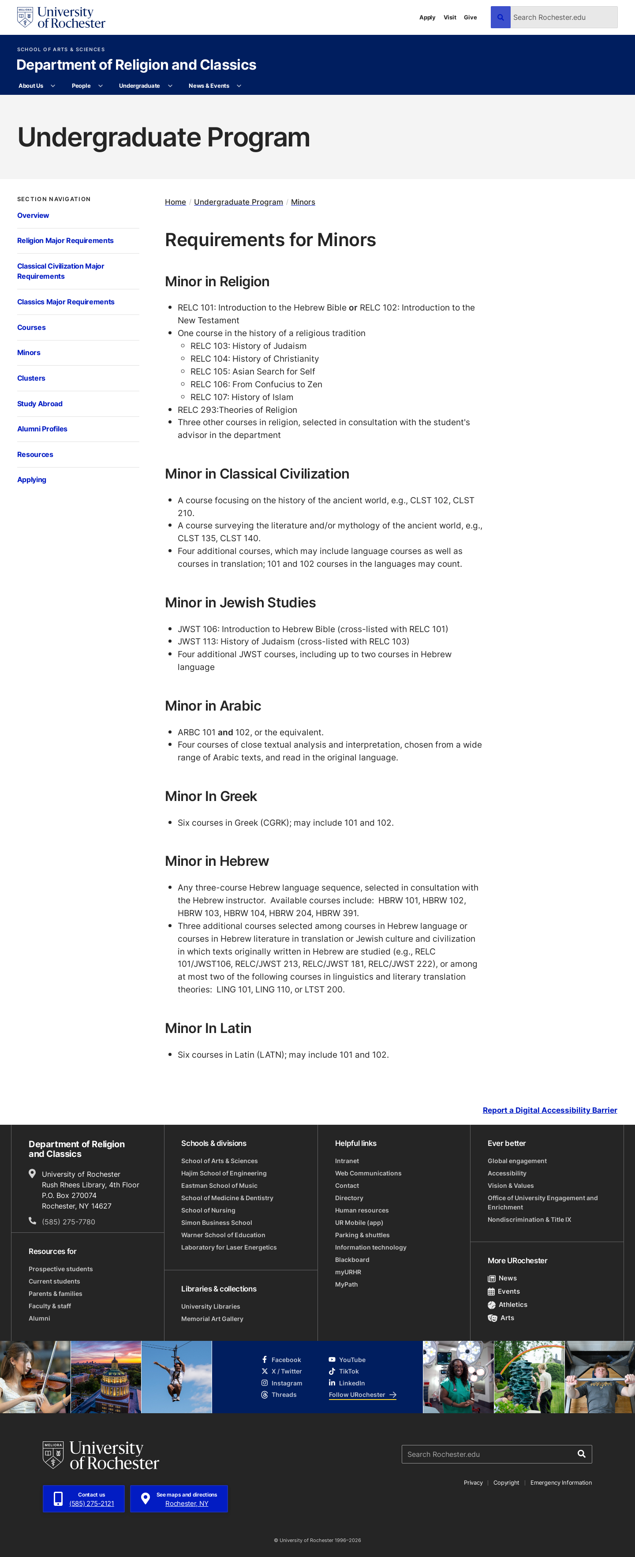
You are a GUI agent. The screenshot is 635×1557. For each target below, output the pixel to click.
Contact (347, 1185)
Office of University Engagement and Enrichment (543, 1202)
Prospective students (61, 1269)
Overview (33, 215)
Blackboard (352, 1259)
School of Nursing (208, 1210)
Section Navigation (54, 199)
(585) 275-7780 (68, 1222)
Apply (427, 17)
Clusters (31, 378)
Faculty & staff (50, 1306)
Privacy (473, 1482)
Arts (501, 1317)
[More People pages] (100, 86)
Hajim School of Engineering (224, 1173)
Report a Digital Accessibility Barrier (550, 1110)
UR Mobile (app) (359, 1222)
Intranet (347, 1161)
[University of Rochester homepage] (61, 17)
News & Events (209, 86)
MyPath (346, 1284)
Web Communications (368, 1173)
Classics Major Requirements (66, 302)
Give (470, 17)
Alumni (39, 1318)
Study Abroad (40, 403)
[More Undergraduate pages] (170, 86)
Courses (31, 327)
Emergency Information (561, 1482)
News (502, 1278)
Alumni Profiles (42, 429)
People (81, 86)
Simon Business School (216, 1222)
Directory (349, 1198)
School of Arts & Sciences (61, 49)
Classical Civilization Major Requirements (61, 271)
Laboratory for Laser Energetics (229, 1247)
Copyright (506, 1482)
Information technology (371, 1247)
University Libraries (210, 1306)
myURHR (348, 1272)
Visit (450, 17)
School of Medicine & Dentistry (227, 1198)
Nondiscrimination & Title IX (530, 1219)
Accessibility (507, 1173)
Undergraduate (139, 86)
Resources (35, 454)
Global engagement (517, 1161)
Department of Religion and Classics (136, 65)
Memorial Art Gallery (212, 1318)
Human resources (362, 1210)
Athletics (508, 1304)
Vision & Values (511, 1185)
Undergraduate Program (238, 202)
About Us (31, 86)
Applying (32, 479)
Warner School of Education (223, 1235)
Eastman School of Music (219, 1185)
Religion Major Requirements (65, 240)
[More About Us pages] (53, 86)
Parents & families (55, 1293)
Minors (29, 352)
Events (504, 1291)
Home (175, 202)
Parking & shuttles (362, 1235)
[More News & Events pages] (239, 86)
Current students (54, 1281)
